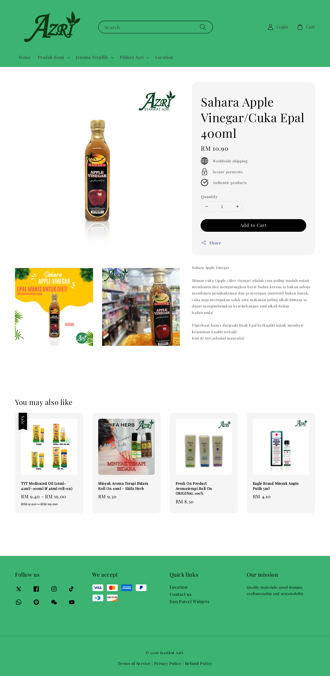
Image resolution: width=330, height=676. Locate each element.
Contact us (181, 594)
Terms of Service (134, 663)
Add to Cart (253, 225)
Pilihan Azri (132, 57)
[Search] (203, 27)
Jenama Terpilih (92, 57)
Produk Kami (51, 57)
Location (164, 57)
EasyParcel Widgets (189, 601)
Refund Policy (198, 663)
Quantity (209, 196)
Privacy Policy (168, 663)
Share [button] (211, 243)
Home (25, 57)
